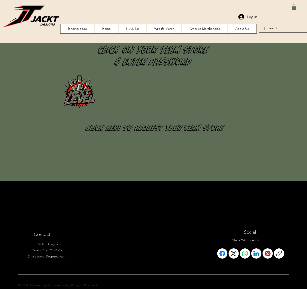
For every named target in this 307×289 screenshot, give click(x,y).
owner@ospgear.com (51, 256)
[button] (293, 7)
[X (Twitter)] (234, 253)
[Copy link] (279, 253)
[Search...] (282, 28)
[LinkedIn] (256, 253)
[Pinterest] (268, 253)
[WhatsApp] (245, 253)
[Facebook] (222, 253)
